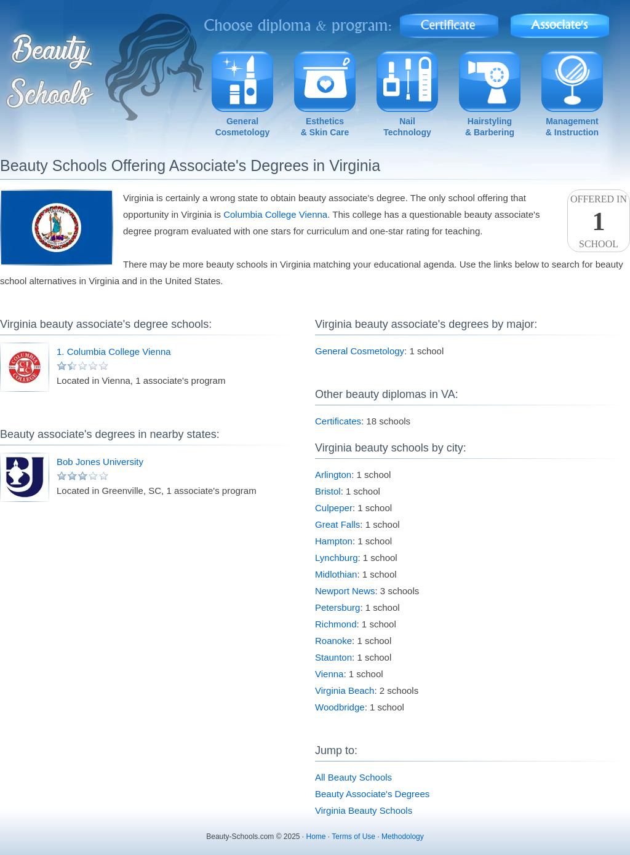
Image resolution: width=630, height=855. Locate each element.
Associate (560, 22)
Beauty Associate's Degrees (372, 794)
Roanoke (333, 640)
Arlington (333, 474)
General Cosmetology (359, 351)
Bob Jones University (100, 461)
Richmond (336, 624)
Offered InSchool (598, 221)
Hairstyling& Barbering (489, 126)
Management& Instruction (572, 126)
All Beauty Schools (353, 777)
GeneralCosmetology (242, 126)
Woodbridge (340, 707)
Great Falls (337, 524)
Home (316, 836)
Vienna (329, 674)
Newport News (345, 591)
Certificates (338, 421)
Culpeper (334, 508)
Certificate (449, 22)
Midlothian (336, 574)
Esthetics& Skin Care (325, 126)
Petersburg (337, 607)
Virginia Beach (344, 690)
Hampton (334, 541)
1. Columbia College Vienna (114, 351)
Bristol (328, 491)
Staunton (333, 657)
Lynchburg (336, 557)
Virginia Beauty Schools (363, 810)
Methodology (402, 836)
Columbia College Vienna (275, 214)
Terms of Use (353, 836)
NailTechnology (407, 126)
